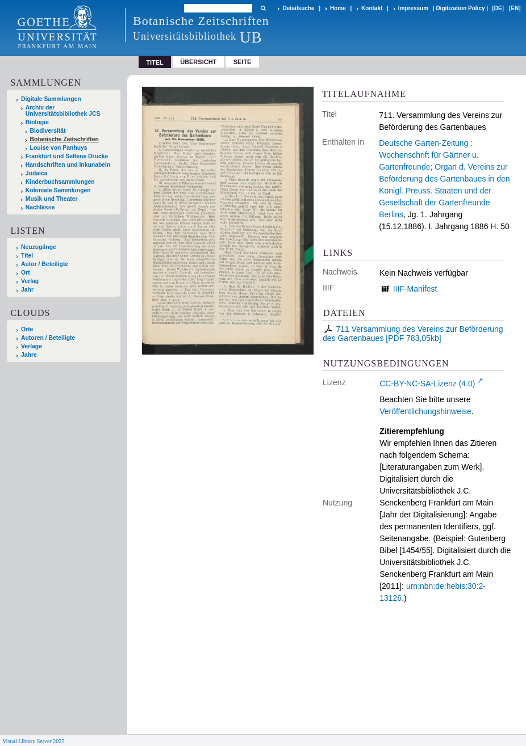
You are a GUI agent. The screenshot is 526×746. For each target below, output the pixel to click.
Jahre (29, 355)
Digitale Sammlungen (51, 99)
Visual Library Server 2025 (33, 741)
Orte (27, 329)
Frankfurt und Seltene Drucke (67, 156)
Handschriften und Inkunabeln (68, 165)
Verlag (30, 281)
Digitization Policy (460, 8)
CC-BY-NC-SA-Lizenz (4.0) (427, 383)
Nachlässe (40, 207)
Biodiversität (48, 131)
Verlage (31, 346)
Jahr (27, 289)
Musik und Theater (52, 199)
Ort (25, 272)
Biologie (37, 122)
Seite (242, 61)
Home (338, 8)
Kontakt (371, 8)
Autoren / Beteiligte (48, 338)
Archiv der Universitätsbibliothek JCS (63, 110)
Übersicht (198, 61)
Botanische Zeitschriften (64, 139)
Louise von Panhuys (58, 148)
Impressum (413, 8)
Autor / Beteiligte (44, 264)
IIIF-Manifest (415, 288)
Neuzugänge (38, 247)
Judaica (37, 173)
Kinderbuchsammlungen (60, 182)
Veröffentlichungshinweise (425, 411)
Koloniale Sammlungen (58, 190)
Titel (27, 255)
